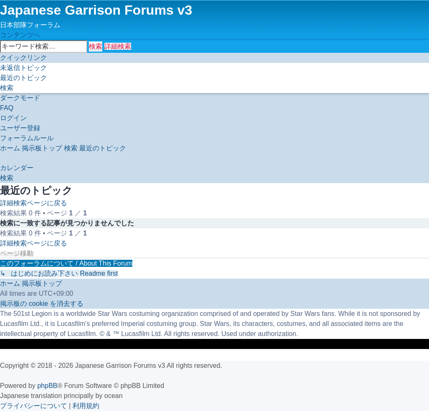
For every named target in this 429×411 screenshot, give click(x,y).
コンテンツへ (20, 35)
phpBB (47, 385)
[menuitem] (23, 67)
